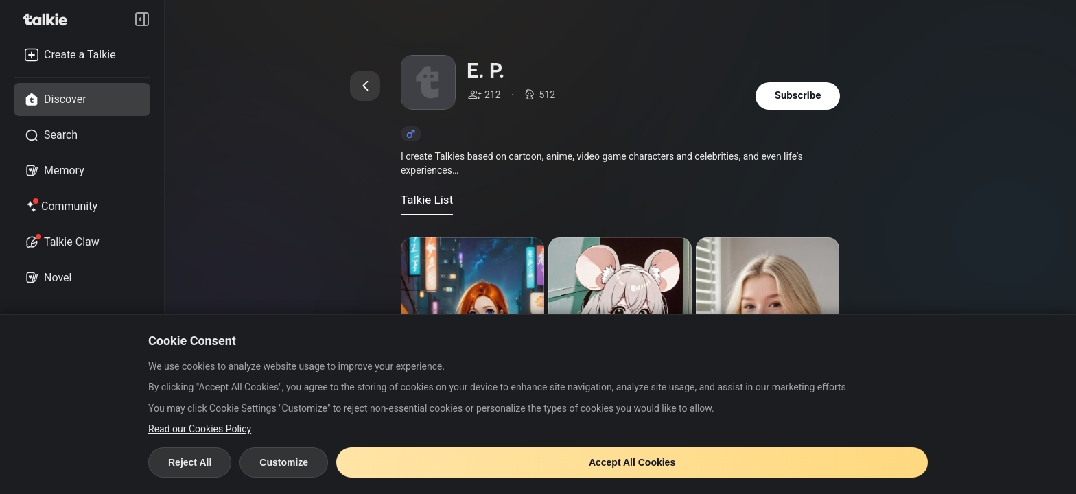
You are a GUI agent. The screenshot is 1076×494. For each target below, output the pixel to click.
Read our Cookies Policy (199, 428)
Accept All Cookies (632, 462)
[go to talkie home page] (49, 19)
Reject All (189, 462)
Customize (283, 462)
